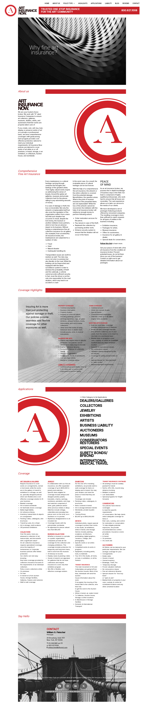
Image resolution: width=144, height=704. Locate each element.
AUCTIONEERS (92, 430)
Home (47, 3)
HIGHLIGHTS (82, 3)
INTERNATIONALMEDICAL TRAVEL (94, 462)
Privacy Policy (93, 691)
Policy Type (69, 3)
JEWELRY (87, 410)
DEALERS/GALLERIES (96, 400)
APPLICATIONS (96, 3)
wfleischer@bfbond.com (57, 647)
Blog (117, 3)
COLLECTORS (91, 405)
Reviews (126, 3)
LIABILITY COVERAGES (66, 365)
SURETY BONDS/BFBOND (93, 454)
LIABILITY (108, 3)
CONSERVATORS (108, 503)
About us (56, 3)
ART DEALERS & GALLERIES (29, 481)
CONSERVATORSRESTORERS (93, 441)
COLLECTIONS (25, 532)
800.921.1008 (129, 10)
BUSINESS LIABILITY (96, 425)
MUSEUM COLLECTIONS (56, 534)
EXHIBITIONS (90, 415)
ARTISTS (87, 420)
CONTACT (136, 3)
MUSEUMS (88, 435)
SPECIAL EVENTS (94, 448)
